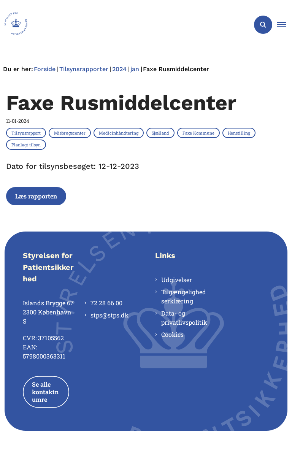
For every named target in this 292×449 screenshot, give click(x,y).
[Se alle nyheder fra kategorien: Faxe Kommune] (199, 132)
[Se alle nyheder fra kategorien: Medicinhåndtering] (119, 132)
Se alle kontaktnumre (45, 391)
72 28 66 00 (106, 303)
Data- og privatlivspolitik (184, 317)
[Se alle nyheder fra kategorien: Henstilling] (239, 132)
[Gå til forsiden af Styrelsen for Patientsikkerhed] (13, 24)
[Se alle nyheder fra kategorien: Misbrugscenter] (70, 132)
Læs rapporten (36, 196)
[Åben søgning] (263, 25)
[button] (284, 24)
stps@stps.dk (109, 315)
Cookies (172, 334)
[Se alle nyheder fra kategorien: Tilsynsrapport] (27, 132)
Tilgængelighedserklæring (183, 296)
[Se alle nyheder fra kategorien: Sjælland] (161, 132)
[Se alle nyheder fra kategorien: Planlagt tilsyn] (27, 144)
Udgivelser (176, 280)
